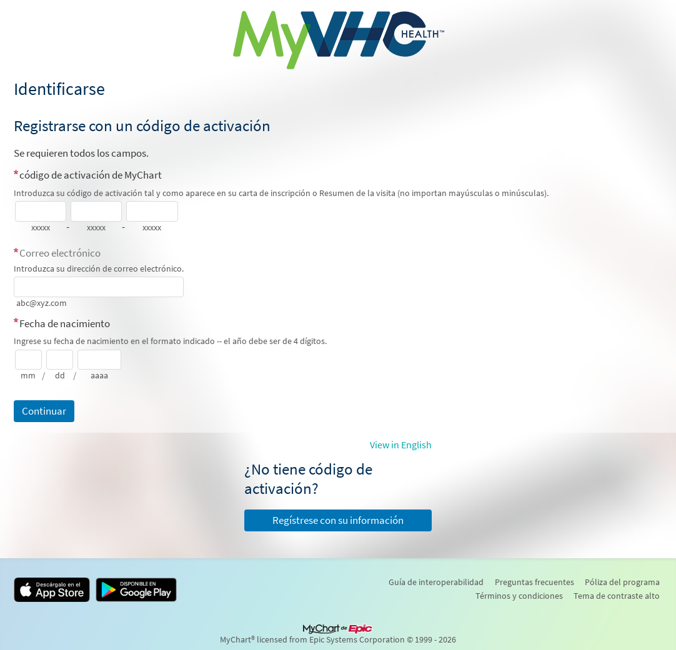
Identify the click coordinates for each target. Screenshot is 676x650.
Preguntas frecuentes (534, 582)
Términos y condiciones (519, 595)
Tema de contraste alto (617, 595)
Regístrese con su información (338, 520)
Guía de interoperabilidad (436, 582)
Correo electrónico (60, 253)
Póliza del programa (622, 582)
